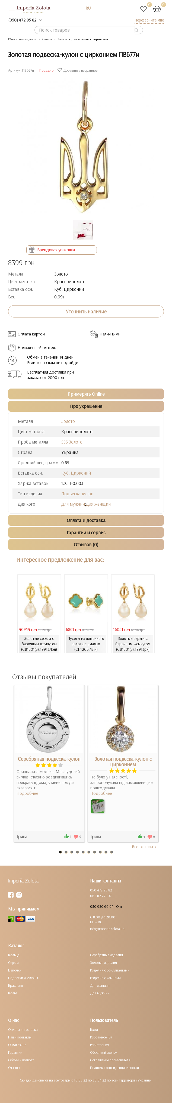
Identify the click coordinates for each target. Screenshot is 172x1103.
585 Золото (71, 442)
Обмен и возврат (21, 1060)
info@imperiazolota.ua (107, 928)
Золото (68, 421)
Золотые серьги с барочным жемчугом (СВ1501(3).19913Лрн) (39, 644)
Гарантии (15, 1052)
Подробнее (27, 793)
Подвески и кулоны (23, 977)
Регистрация (99, 1044)
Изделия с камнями (105, 977)
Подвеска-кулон (77, 493)
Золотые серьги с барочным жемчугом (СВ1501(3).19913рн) (132, 644)
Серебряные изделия (106, 954)
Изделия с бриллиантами (109, 970)
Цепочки (14, 970)
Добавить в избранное (78, 70)
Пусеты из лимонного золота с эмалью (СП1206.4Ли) (86, 644)
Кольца (14, 954)
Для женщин (98, 504)
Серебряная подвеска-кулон (49, 759)
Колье (12, 993)
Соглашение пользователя (110, 1060)
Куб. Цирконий (76, 473)
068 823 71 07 (101, 895)
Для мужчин (73, 504)
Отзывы (14, 1067)
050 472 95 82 (101, 890)
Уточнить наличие (86, 311)
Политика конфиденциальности (114, 1067)
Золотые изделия (103, 962)
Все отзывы (144, 846)
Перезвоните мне (149, 20)
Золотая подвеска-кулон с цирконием (123, 762)
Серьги (13, 962)
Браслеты (15, 985)
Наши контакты (19, 1037)
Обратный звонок (103, 1052)
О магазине (17, 1044)
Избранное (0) (101, 1037)
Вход (94, 1029)
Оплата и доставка (23, 1029)
